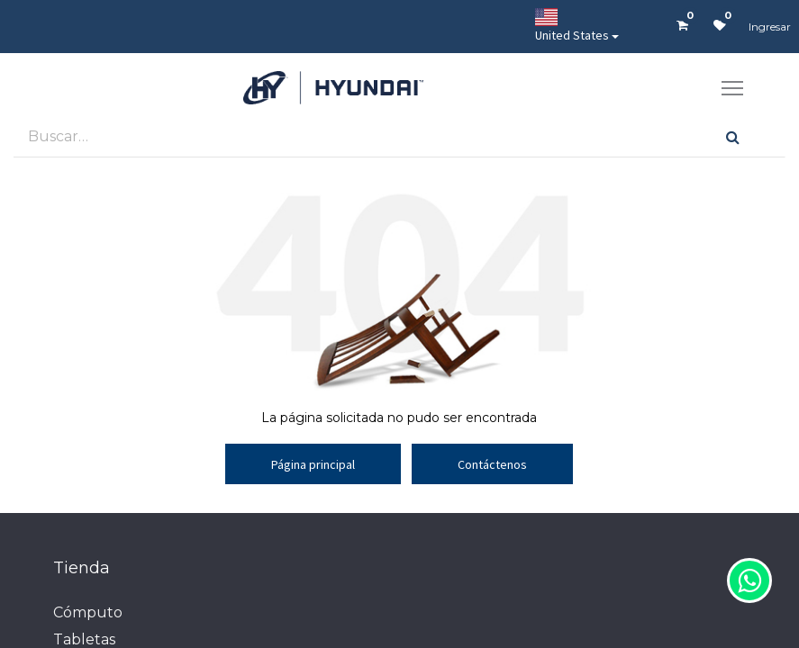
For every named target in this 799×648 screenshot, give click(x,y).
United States (572, 25)
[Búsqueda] (732, 136)
